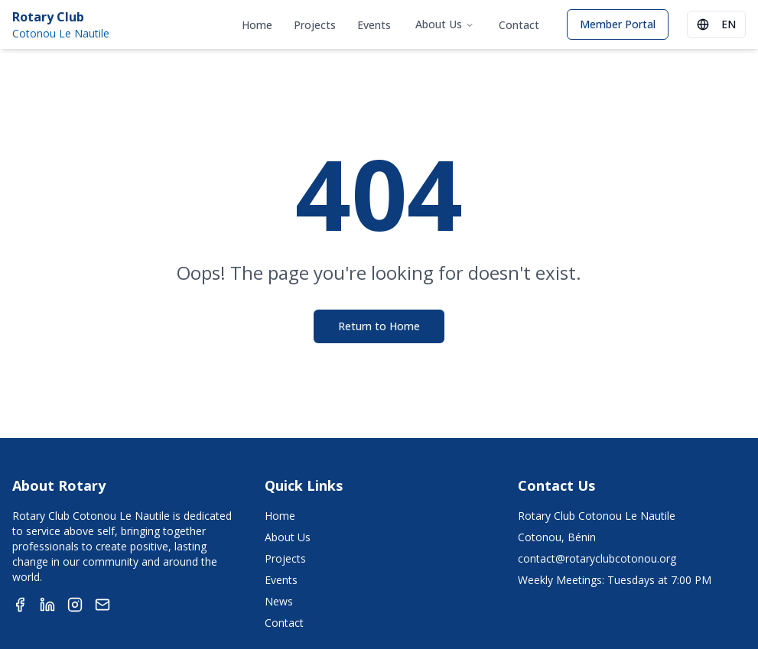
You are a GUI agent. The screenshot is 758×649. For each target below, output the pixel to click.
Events (374, 25)
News (279, 601)
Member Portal (618, 24)
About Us (444, 24)
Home (257, 25)
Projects (315, 25)
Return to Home (379, 326)
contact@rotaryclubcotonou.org (597, 558)
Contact (519, 25)
